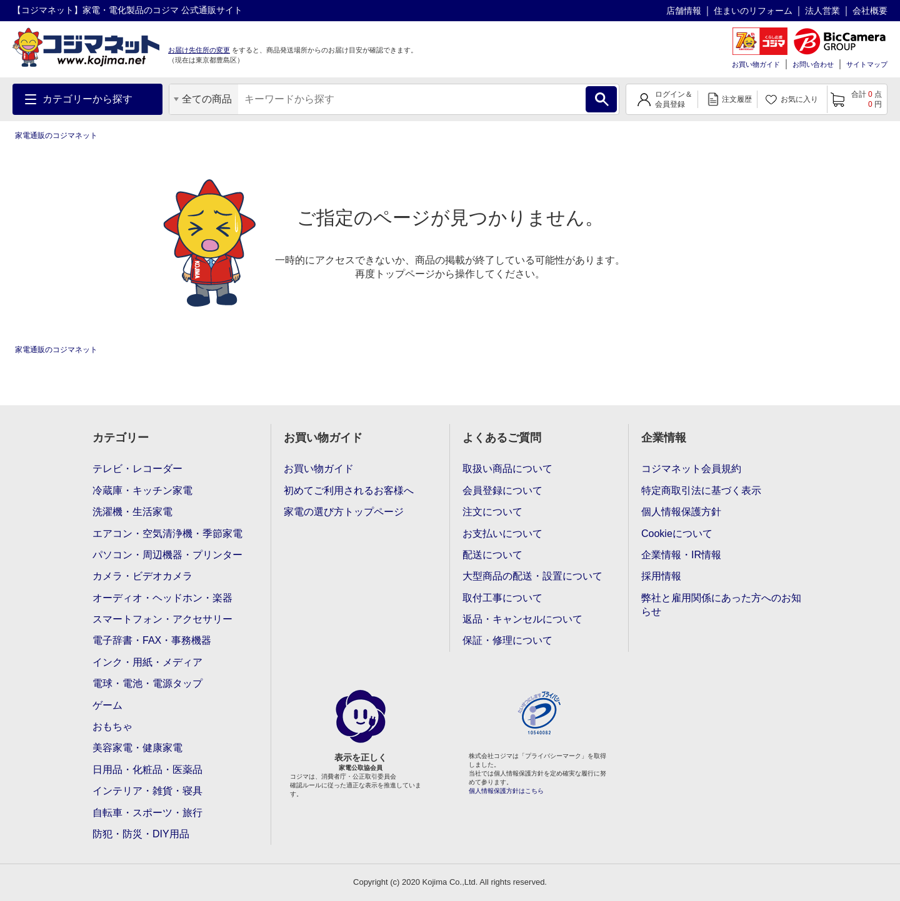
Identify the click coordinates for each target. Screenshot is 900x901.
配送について (492, 554)
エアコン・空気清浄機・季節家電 (167, 533)
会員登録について (502, 490)
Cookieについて (676, 533)
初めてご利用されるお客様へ (349, 490)
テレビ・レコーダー (137, 468)
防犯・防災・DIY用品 (140, 834)
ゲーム (107, 705)
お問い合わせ (813, 64)
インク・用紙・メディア (147, 662)
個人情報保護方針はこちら (506, 790)
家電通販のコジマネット (56, 135)
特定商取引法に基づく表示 (701, 490)
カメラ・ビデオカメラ (142, 576)
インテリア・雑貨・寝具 (147, 790)
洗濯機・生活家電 (132, 511)
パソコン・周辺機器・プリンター (167, 554)
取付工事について (502, 598)
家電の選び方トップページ (344, 511)
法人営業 (822, 11)
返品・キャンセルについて (522, 619)
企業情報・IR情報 (681, 554)
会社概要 (870, 11)
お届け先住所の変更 (199, 50)
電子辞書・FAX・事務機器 (151, 640)
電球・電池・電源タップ (147, 683)
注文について (492, 511)
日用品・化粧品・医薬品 (147, 769)
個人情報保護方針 (681, 511)
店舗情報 (683, 11)
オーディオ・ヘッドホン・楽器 (162, 598)
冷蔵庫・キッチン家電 (142, 490)
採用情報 (661, 576)
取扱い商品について (507, 468)
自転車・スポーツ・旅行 (147, 812)
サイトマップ (867, 64)
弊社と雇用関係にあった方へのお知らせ (721, 605)
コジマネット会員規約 (691, 468)
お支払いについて (502, 533)
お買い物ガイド (756, 64)
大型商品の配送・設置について (532, 576)
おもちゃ (112, 726)
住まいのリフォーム (753, 11)
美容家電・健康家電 (137, 747)
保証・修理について (507, 640)
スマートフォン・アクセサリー (162, 619)
